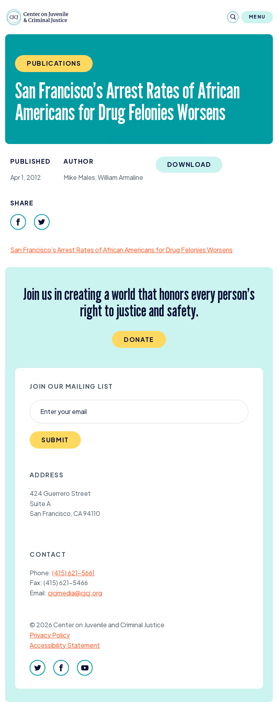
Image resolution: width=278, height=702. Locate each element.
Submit (55, 440)
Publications (54, 63)
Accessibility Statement (65, 645)
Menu (257, 17)
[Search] (233, 17)
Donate (139, 339)
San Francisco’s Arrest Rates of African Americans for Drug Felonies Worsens (121, 250)
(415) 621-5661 (73, 573)
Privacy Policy (50, 635)
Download (189, 164)
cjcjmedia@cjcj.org (75, 593)
